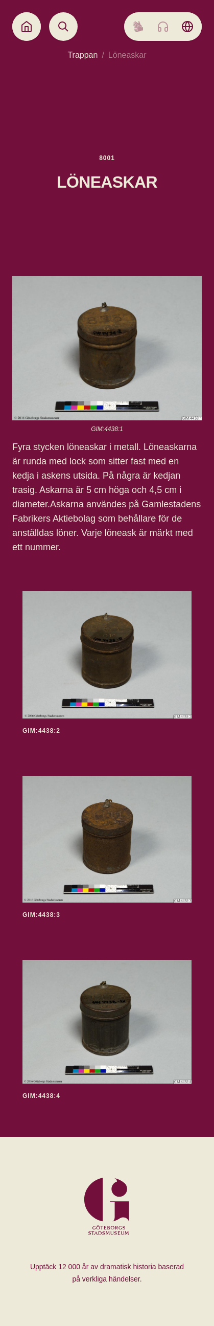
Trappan (82, 55)
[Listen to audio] (163, 26)
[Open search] (63, 26)
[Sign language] (138, 26)
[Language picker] (187, 26)
